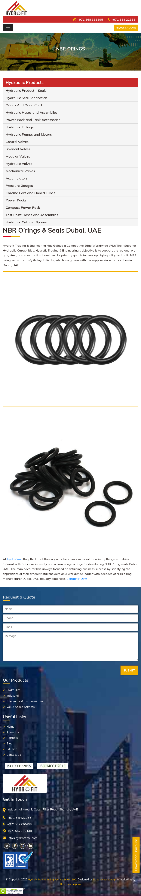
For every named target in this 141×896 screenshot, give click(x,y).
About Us (13, 732)
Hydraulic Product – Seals (26, 90)
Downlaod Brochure (136, 855)
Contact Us (14, 754)
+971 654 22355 (121, 19)
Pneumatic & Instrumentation (25, 701)
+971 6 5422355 (19, 817)
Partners (12, 738)
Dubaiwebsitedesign (104, 879)
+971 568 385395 (88, 19)
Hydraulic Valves (19, 163)
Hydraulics (13, 690)
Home (10, 726)
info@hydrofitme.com (22, 838)
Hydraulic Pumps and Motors (29, 134)
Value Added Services (21, 707)
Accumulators (17, 178)
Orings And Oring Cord (24, 105)
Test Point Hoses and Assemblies (32, 215)
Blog (10, 743)
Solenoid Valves (18, 149)
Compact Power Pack (23, 207)
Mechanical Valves (20, 171)
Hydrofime (14, 559)
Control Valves (17, 142)
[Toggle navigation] (8, 27)
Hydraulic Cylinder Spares (26, 222)
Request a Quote (126, 27)
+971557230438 (19, 824)
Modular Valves (18, 156)
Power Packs (16, 200)
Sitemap (12, 749)
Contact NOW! (76, 579)
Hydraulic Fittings (20, 127)
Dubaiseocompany (70, 883)
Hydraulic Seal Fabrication (26, 98)
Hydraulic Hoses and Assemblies (31, 112)
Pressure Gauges (19, 185)
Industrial (13, 695)
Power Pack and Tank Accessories (33, 120)
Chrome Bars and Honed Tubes (30, 193)
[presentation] (31, 670)
